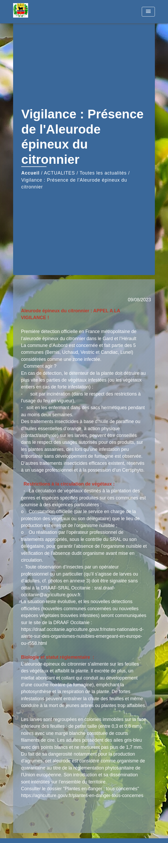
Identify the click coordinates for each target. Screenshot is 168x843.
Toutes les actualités (103, 173)
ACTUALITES (59, 173)
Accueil (30, 173)
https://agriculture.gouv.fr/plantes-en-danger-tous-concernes (82, 795)
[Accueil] (32, 12)
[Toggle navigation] (148, 12)
